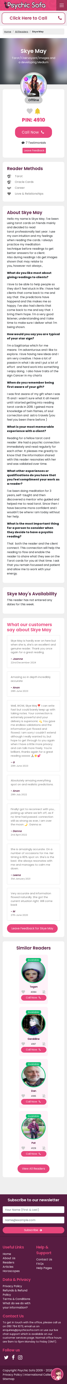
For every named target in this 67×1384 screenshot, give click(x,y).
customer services (15, 1337)
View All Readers (33, 1169)
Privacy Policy (12, 1286)
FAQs (40, 1264)
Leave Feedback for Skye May (32, 928)
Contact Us (44, 1259)
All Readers (21, 31)
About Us (9, 1258)
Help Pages (44, 1268)
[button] (33, 18)
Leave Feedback (34, 150)
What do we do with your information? (16, 1305)
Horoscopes (11, 1271)
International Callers (38, 1375)
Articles (8, 1267)
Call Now (33, 132)
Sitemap (8, 1379)
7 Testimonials (33, 143)
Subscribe (33, 1230)
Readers (8, 1262)
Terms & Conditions (16, 1299)
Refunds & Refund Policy (15, 1292)
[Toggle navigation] (61, 5)
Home (7, 31)
